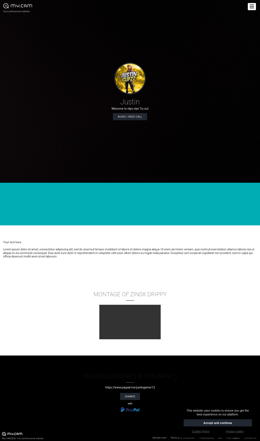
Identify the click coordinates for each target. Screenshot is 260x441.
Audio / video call (130, 116)
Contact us (250, 437)
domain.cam (159, 437)
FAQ (220, 437)
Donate (130, 396)
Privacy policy (206, 437)
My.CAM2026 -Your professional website (22, 435)
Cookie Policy (200, 431)
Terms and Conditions (182, 437)
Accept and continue (217, 423)
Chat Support (233, 437)
